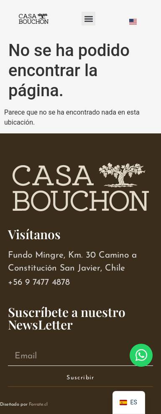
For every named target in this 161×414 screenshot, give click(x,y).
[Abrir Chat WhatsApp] (141, 355)
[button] (88, 19)
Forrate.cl (38, 404)
